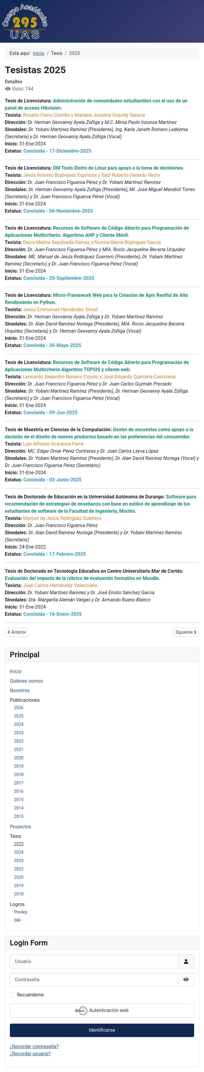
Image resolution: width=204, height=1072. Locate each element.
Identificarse (102, 1030)
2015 (18, 799)
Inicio (15, 671)
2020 (18, 757)
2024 (18, 724)
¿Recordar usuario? (30, 1053)
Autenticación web (102, 1011)
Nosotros (20, 690)
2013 (18, 816)
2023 (18, 732)
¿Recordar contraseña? (34, 1046)
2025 (18, 716)
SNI (17, 920)
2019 (18, 766)
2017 (18, 783)
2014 (18, 808)
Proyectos (20, 827)
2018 (18, 774)
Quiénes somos (26, 681)
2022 (18, 741)
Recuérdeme (30, 995)
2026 (18, 707)
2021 (18, 749)
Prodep (21, 912)
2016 (18, 791)
